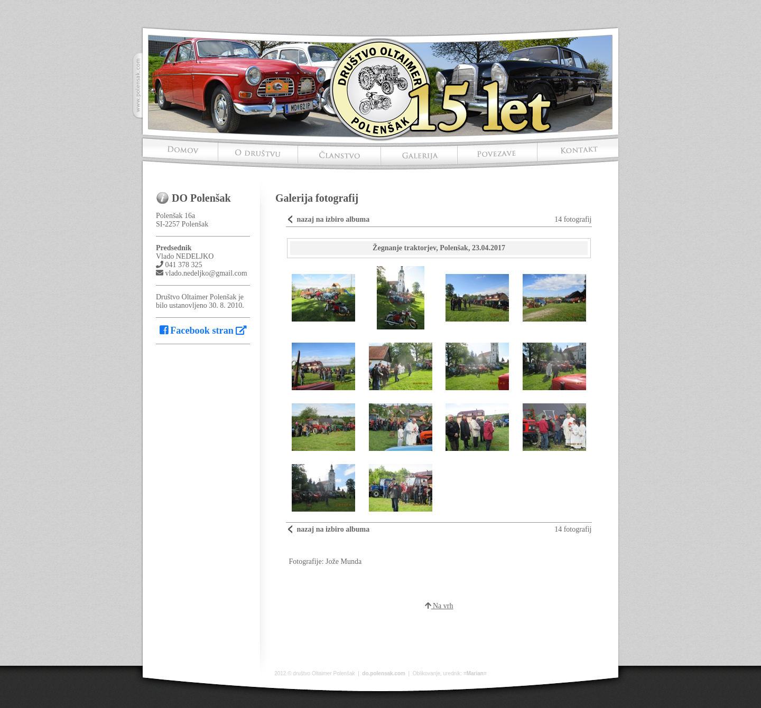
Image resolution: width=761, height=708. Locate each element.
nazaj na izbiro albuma (332, 219)
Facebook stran (203, 330)
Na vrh (439, 606)
